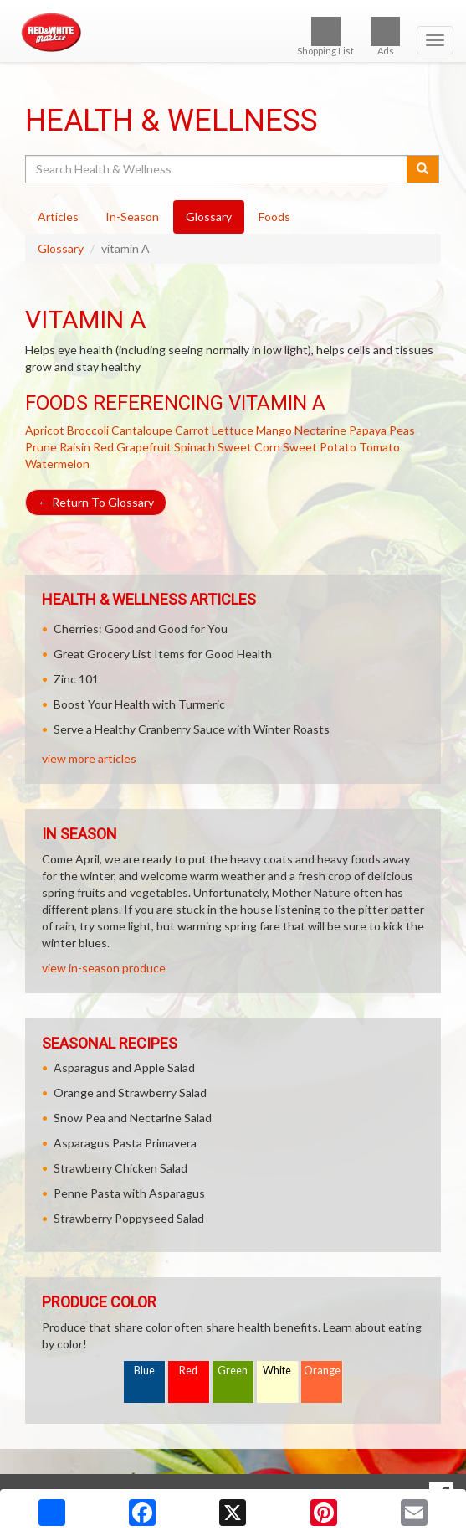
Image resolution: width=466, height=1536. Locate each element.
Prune (41, 447)
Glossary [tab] (209, 216)
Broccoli (88, 430)
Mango (274, 430)
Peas (402, 430)
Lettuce (232, 430)
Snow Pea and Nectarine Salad (133, 1118)
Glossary (61, 248)
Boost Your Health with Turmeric (139, 704)
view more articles (89, 758)
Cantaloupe (141, 430)
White (277, 1370)
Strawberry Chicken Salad (120, 1168)
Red (188, 1370)
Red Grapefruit (132, 447)
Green (233, 1370)
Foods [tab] (274, 216)
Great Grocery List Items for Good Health (163, 654)
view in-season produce (104, 968)
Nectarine (320, 430)
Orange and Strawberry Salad (130, 1092)
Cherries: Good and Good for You (141, 628)
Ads (385, 36)
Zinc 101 (76, 679)
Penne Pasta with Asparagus (129, 1193)
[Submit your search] (423, 169)
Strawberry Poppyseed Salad (129, 1218)
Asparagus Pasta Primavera (125, 1143)
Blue (144, 1370)
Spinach (194, 447)
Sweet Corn (249, 447)
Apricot (44, 430)
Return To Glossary (96, 502)
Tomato (379, 447)
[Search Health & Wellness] (217, 169)
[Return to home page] (233, 32)
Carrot (192, 430)
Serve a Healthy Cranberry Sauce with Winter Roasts (192, 729)
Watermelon (57, 463)
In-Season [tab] (132, 216)
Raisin (74, 447)
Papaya (368, 430)
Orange (322, 1370)
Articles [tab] (58, 216)
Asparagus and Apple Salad (124, 1067)
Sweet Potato (319, 447)
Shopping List (325, 36)
